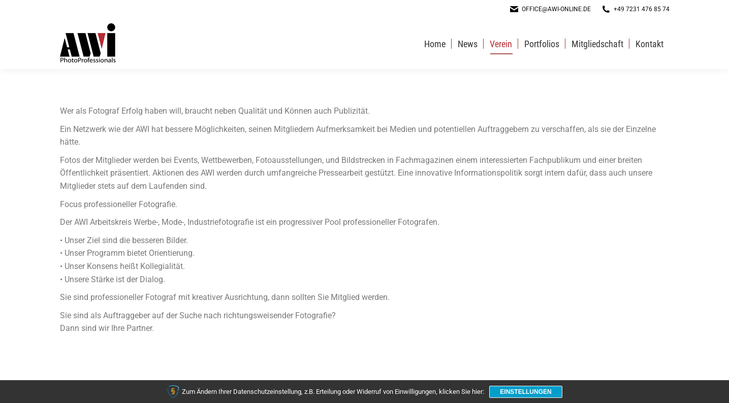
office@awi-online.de (550, 9)
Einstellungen (525, 391)
